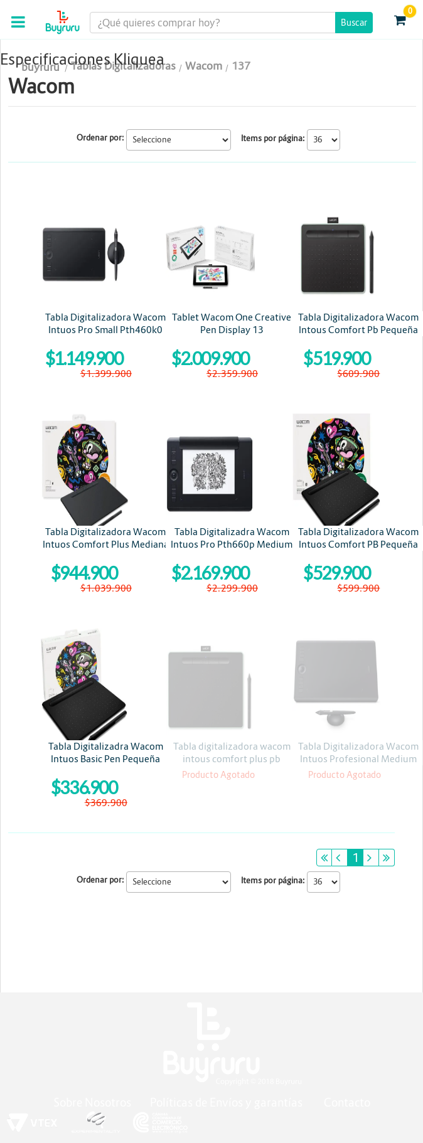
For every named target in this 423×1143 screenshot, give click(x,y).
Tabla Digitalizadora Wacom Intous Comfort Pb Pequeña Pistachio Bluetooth (358, 329)
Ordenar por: (100, 137)
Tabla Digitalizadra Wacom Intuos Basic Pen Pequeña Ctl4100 (105, 758)
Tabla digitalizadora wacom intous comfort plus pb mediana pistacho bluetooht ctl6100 (231, 765)
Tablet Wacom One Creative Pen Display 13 (231, 323)
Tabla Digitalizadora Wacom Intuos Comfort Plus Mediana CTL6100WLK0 (106, 544)
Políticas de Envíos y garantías (227, 1102)
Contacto (347, 1102)
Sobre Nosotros (92, 1102)
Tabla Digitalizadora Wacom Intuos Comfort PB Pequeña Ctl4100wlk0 (358, 544)
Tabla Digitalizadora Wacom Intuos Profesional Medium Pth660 (358, 758)
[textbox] (231, 22)
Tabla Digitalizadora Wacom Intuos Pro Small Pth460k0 (105, 323)
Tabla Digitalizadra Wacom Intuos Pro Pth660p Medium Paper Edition (231, 544)
